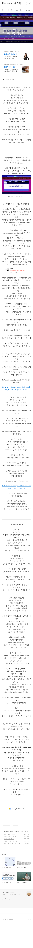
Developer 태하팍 (11, 3)
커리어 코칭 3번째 (9, 856)
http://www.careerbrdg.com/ (11, 51)
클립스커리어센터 (10, 67)
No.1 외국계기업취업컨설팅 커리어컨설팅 (11, 54)
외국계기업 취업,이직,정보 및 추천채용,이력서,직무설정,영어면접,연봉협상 (10, 57)
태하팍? (10, 10)
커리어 (16, 853)
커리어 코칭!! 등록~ (9, 861)
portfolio (19, 10)
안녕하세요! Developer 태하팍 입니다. (11, 916)
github (28, 10)
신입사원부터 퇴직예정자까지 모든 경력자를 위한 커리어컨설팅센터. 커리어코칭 (11, 70)
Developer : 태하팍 (8, 853)
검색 (25, 3)
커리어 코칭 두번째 (9, 858)
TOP (29, 942)
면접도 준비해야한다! (9, 863)
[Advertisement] (16, 87)
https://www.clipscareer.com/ (11, 64)
